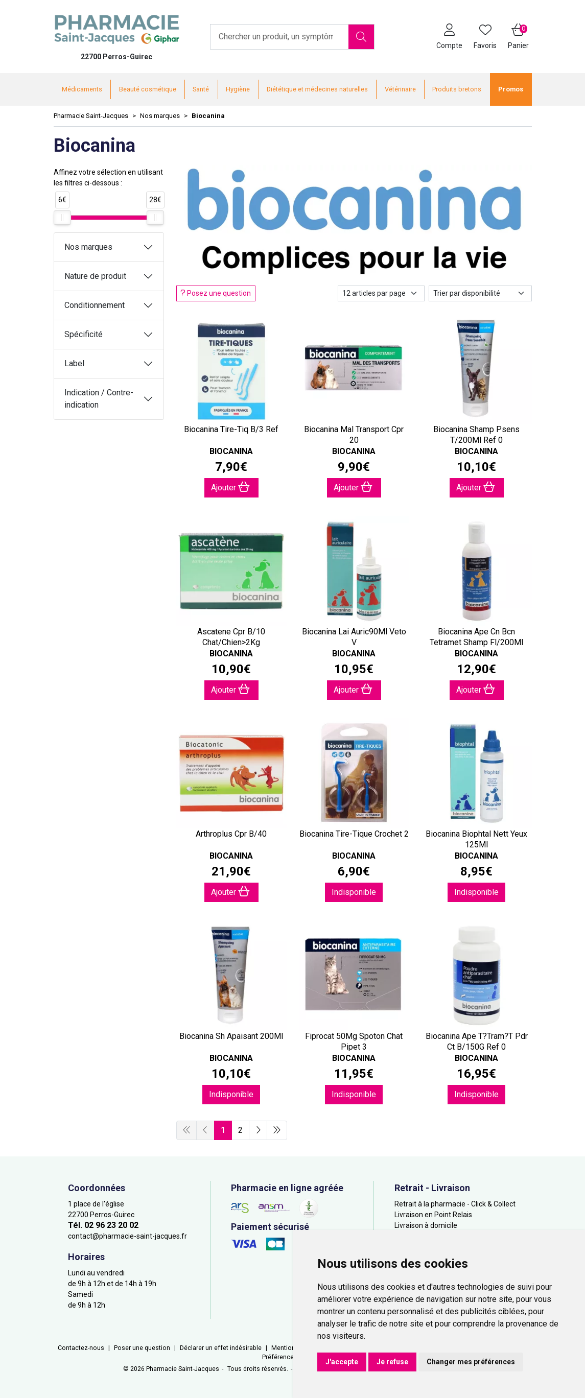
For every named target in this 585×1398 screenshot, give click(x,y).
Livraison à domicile (425, 1225)
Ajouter (230, 487)
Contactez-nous (81, 1348)
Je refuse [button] (392, 1362)
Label (74, 363)
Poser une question (142, 1348)
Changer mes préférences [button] (471, 1362)
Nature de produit (95, 276)
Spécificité (83, 334)
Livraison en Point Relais (433, 1215)
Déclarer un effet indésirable (221, 1348)
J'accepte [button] (341, 1362)
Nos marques (88, 247)
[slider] (62, 217)
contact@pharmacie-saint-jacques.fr (127, 1236)
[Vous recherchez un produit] (279, 37)
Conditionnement (94, 305)
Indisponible (354, 892)
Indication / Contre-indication (98, 399)
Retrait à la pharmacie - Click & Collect (455, 1204)
